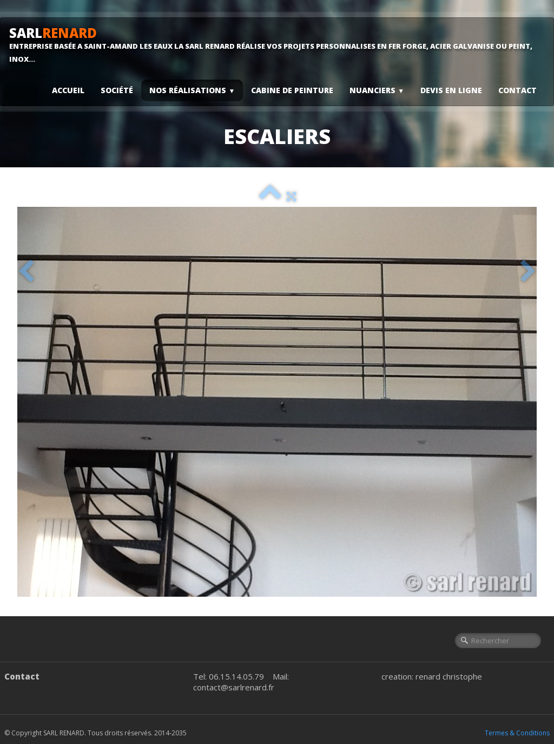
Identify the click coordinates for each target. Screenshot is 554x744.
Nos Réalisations (192, 90)
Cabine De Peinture (292, 90)
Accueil (68, 90)
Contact (517, 90)
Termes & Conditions (517, 733)
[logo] (277, 44)
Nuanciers (376, 90)
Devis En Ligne (451, 90)
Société (117, 90)
